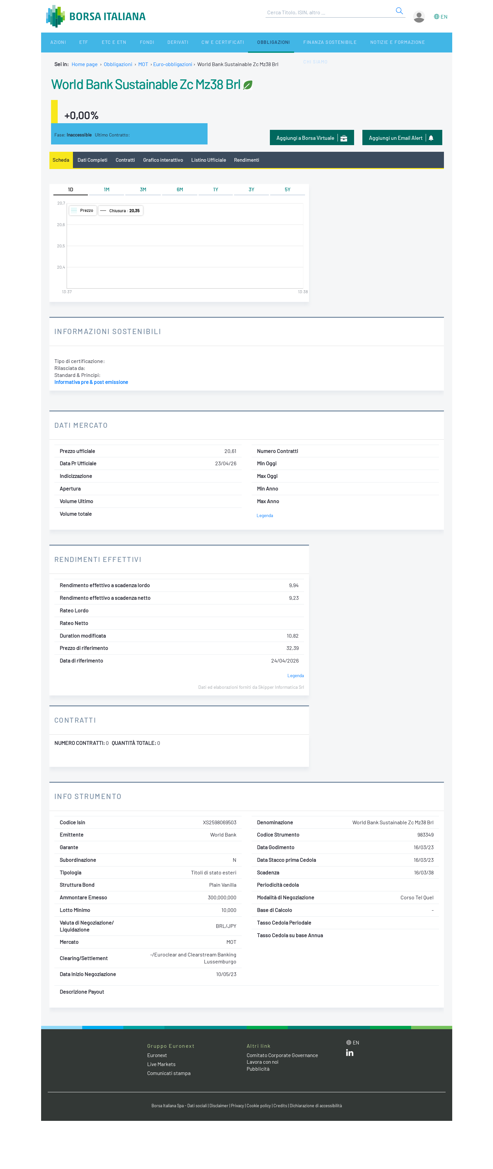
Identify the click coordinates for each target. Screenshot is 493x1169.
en (444, 16)
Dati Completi (93, 160)
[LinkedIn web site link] (349, 1054)
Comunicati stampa (169, 1073)
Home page (85, 64)
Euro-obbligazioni (174, 64)
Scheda (61, 160)
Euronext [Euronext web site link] (158, 1055)
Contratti (127, 160)
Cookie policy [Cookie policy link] (260, 1106)
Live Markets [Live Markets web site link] (162, 1064)
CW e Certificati (192, 42)
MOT (143, 64)
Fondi (125, 42)
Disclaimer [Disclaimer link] (218, 1106)
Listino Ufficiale (212, 160)
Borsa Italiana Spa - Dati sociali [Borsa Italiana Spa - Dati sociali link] (177, 1106)
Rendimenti (252, 160)
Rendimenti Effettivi (100, 559)
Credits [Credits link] (281, 1106)
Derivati (151, 42)
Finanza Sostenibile (292, 42)
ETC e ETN (98, 42)
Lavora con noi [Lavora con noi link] (263, 1062)
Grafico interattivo (165, 160)
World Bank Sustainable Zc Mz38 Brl (155, 83)
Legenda (265, 515)
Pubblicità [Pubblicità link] (258, 1069)
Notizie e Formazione (357, 42)
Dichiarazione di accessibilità (318, 1106)
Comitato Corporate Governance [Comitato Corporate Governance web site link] (284, 1055)
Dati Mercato (82, 425)
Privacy (238, 1106)
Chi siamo (407, 42)
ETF (73, 42)
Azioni (53, 42)
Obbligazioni (239, 42)
